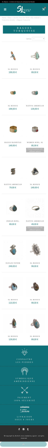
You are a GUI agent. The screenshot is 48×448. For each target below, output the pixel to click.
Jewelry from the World (21, 18)
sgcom (34, 436)
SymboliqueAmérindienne (24, 374)
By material (35, 18)
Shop (9, 18)
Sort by (28, 39)
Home (4, 18)
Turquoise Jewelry (8, 20)
